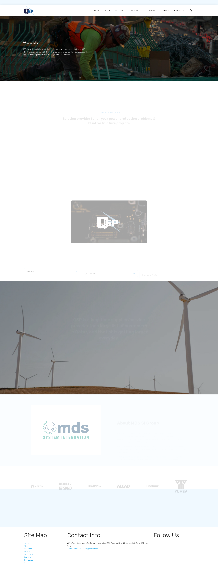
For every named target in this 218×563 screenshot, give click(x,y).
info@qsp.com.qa (90, 549)
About (107, 10)
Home (96, 10)
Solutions (119, 10)
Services (134, 10)
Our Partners (151, 10)
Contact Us (179, 10)
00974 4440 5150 (75, 549)
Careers (165, 10)
